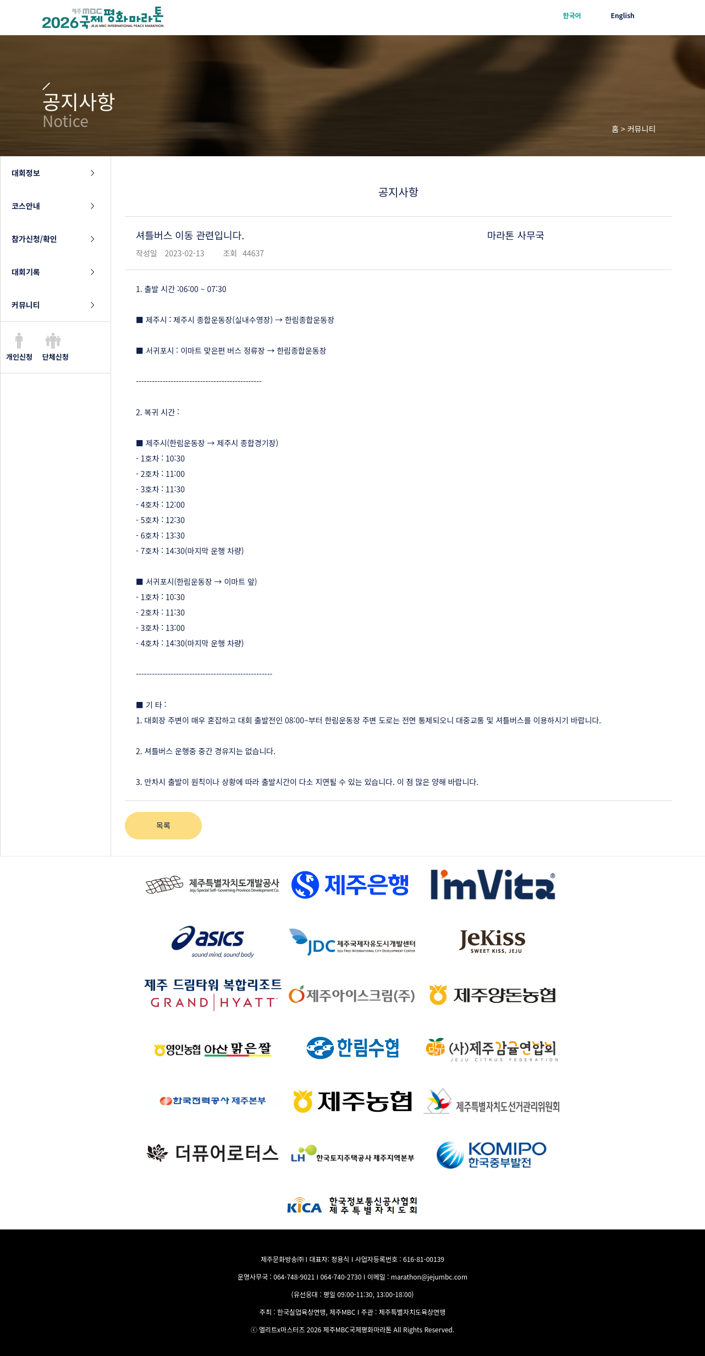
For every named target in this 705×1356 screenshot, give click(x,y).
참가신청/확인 (34, 238)
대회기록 (26, 271)
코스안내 (26, 205)
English (623, 15)
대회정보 (26, 172)
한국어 (572, 15)
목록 (163, 825)
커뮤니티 (26, 304)
